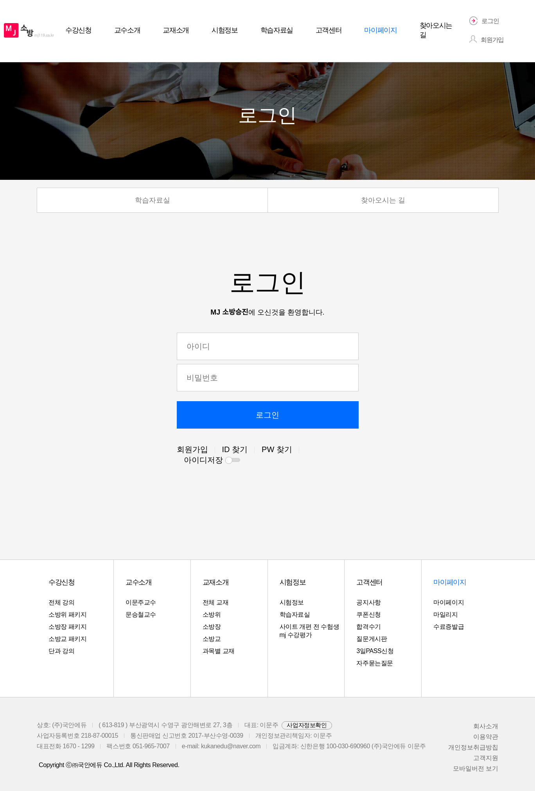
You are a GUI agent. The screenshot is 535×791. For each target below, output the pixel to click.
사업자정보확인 (307, 725)
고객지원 (485, 758)
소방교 (212, 638)
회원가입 (192, 449)
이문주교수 (141, 602)
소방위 (212, 614)
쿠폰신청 (368, 614)
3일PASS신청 (374, 651)
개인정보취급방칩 (473, 747)
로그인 (267, 415)
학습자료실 (152, 200)
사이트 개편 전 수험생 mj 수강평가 (309, 630)
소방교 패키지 (67, 638)
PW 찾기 (277, 449)
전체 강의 (61, 602)
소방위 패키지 (67, 614)
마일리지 (445, 614)
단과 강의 (61, 651)
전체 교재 (215, 602)
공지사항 (368, 602)
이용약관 (485, 736)
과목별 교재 (219, 651)
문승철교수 (141, 614)
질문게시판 (371, 638)
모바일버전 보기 (475, 768)
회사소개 (485, 726)
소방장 (212, 626)
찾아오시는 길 (383, 200)
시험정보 (292, 602)
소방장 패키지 (67, 626)
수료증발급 (448, 626)
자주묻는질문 (374, 663)
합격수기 (368, 626)
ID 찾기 (235, 449)
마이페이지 (448, 602)
